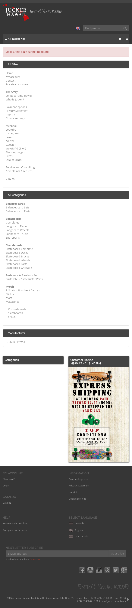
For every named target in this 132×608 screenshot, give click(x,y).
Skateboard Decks (17, 252)
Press (9, 156)
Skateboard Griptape (19, 268)
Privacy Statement (17, 111)
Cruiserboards (16, 309)
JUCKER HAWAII (15, 342)
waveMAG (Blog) (16, 148)
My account (13, 77)
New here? (9, 479)
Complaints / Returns (19, 171)
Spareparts (13, 237)
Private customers (17, 84)
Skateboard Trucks (17, 256)
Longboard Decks (16, 226)
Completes (12, 222)
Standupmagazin (16, 152)
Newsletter (35, 559)
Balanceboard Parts (18, 211)
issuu (9, 137)
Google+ (11, 144)
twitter (10, 141)
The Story (12, 92)
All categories (15, 39)
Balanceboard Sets (17, 207)
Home (9, 73)
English (76, 530)
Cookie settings (15, 118)
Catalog (10, 178)
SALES (11, 317)
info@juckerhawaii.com (114, 601)
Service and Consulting (20, 167)
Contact (10, 80)
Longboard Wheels (17, 230)
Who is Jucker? (15, 99)
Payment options (16, 107)
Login (6, 485)
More (9, 298)
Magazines (12, 301)
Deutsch (76, 523)
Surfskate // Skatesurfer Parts (24, 279)
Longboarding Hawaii (19, 95)
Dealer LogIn (14, 160)
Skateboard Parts (16, 264)
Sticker (10, 294)
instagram (12, 133)
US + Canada (78, 536)
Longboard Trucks (17, 234)
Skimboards (15, 313)
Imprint (10, 114)
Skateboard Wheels (18, 260)
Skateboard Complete (19, 249)
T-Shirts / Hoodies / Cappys (23, 290)
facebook (11, 126)
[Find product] (102, 28)
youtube (11, 129)
